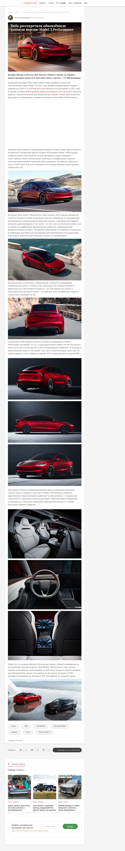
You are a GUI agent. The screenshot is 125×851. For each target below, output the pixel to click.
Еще (86, 3)
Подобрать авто (30, 3)
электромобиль (60, 726)
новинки (14, 732)
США (26, 726)
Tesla (28, 732)
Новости (42, 3)
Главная (10, 12)
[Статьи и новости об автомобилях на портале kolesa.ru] (13, 2)
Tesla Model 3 (44, 732)
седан (13, 726)
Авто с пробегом (75, 3)
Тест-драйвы (61, 3)
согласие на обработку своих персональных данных (31, 831)
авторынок (41, 726)
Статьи (51, 3)
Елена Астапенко (24, 18)
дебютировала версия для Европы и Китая (45, 91)
